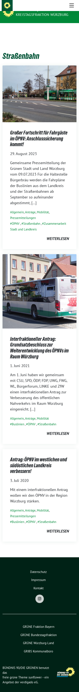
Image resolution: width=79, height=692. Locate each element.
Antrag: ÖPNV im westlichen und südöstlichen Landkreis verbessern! (38, 458)
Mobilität (43, 206)
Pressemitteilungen (23, 211)
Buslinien (18, 418)
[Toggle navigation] (71, 29)
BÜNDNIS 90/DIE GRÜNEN (38, 9)
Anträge (30, 206)
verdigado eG (29, 676)
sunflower (35, 671)
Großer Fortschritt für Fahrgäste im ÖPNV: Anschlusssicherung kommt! (38, 132)
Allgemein (17, 206)
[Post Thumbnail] (39, 87)
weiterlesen (58, 232)
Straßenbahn (31, 217)
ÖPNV (16, 217)
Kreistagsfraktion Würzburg (42, 14)
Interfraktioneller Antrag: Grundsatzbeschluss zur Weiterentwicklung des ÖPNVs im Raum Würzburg (39, 341)
